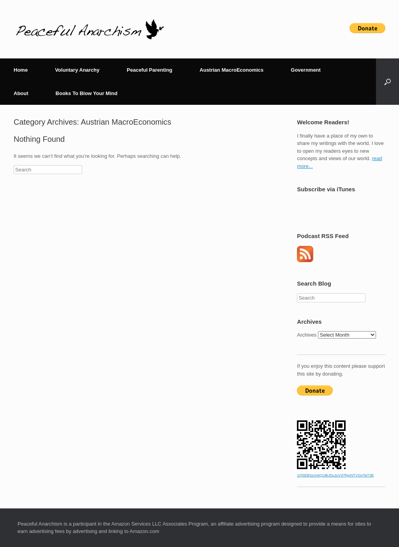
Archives (306, 335)
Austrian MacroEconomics (231, 70)
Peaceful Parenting (149, 70)
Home (21, 70)
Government (306, 70)
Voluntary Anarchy (77, 70)
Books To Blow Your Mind (87, 93)
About (21, 93)
